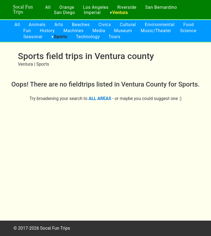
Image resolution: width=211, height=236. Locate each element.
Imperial (92, 12)
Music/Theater (156, 30)
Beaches (81, 24)
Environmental (159, 24)
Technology (88, 36)
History (47, 30)
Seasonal (33, 36)
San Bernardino (161, 7)
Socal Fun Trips (23, 9)
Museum (123, 30)
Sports (60, 36)
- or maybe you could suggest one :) (146, 98)
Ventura (120, 12)
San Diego (64, 12)
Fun (27, 30)
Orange (66, 7)
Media (98, 30)
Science (188, 30)
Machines (73, 30)
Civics (104, 24)
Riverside (126, 7)
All (48, 7)
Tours (114, 36)
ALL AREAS (99, 98)
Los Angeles (96, 7)
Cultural (128, 24)
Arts (58, 24)
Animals (37, 24)
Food (188, 24)
